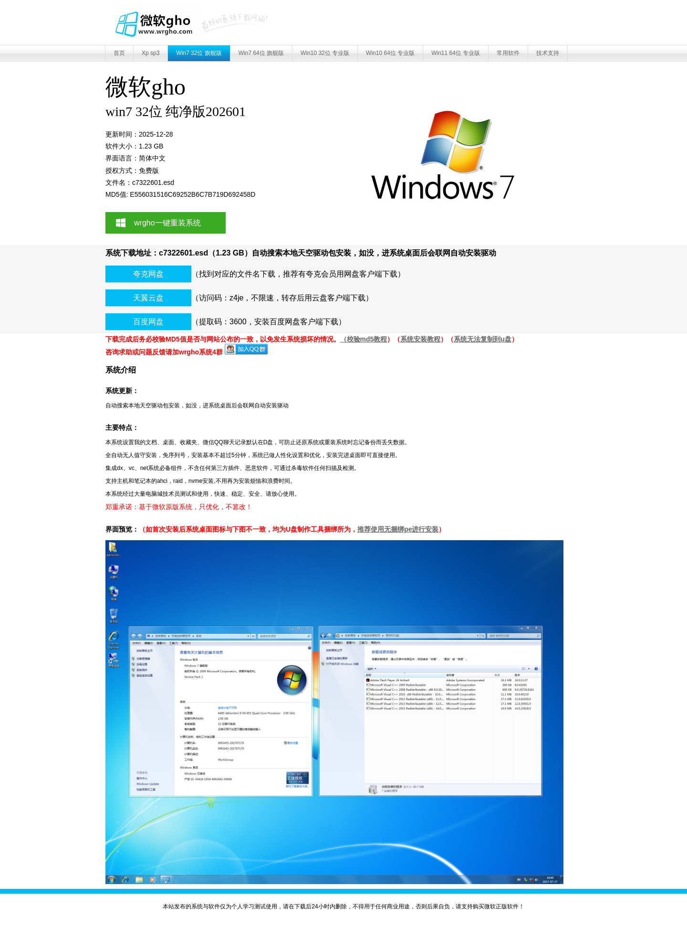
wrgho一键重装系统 (167, 223)
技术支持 (547, 53)
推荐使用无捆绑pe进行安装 (397, 529)
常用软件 (508, 53)
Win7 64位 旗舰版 (261, 53)
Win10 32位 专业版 (325, 53)
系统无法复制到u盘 (482, 339)
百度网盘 (148, 322)
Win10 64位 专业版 (390, 53)
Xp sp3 (150, 53)
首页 (119, 53)
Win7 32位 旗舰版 (198, 53)
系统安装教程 (420, 339)
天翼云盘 (148, 298)
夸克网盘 (148, 274)
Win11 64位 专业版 (455, 53)
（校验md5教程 (363, 339)
